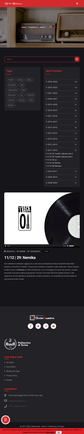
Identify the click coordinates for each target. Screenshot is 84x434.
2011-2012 (51, 150)
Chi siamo (9, 362)
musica (20, 80)
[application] (42, 246)
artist (31, 100)
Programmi (33, 27)
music (29, 80)
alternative (12, 95)
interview (11, 100)
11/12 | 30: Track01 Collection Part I (59, 157)
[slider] (36, 245)
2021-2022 (51, 93)
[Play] (6, 246)
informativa (50, 432)
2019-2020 (51, 104)
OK (59, 432)
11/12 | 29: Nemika (53, 163)
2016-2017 (51, 122)
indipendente (12, 90)
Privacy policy (10, 376)
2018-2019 (51, 110)
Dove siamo (10, 367)
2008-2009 (51, 183)
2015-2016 (51, 127)
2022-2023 (51, 87)
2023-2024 (51, 82)
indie (22, 85)
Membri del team (12, 371)
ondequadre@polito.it (14, 400)
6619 (24, 406)
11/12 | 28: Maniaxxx (53, 166)
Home (23, 27)
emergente (12, 85)
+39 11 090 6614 (15, 406)
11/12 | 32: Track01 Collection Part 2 (59, 154)
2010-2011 (51, 171)
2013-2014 (51, 139)
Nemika (10, 105)
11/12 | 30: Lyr (51, 160)
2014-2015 (51, 133)
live (21, 95)
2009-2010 (51, 177)
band (23, 90)
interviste (30, 95)
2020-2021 (51, 99)
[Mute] (68, 246)
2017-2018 (51, 116)
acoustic (22, 100)
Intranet (8, 380)
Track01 (42, 27)
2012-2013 (51, 144)
